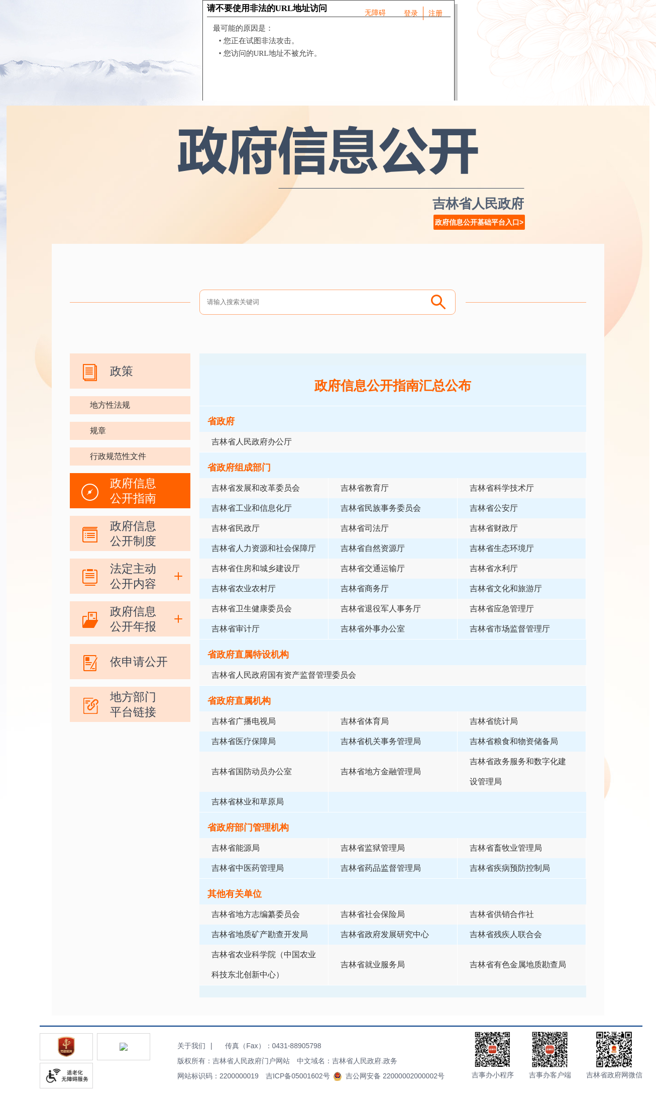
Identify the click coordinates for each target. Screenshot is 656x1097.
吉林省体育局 (365, 721)
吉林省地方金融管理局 (381, 771)
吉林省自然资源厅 (373, 548)
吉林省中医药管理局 (247, 868)
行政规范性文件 (118, 456)
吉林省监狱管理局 (373, 848)
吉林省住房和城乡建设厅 (255, 568)
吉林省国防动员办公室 (251, 771)
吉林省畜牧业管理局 (506, 848)
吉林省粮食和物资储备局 (514, 741)
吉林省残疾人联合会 (506, 934)
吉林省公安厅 (494, 508)
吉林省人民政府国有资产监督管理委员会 (283, 675)
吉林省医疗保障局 (243, 741)
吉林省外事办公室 (373, 628)
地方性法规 (110, 405)
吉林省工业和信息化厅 (251, 508)
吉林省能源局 (235, 848)
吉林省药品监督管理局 (381, 868)
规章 (98, 430)
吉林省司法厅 (365, 528)
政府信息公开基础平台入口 (477, 222)
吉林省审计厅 (235, 628)
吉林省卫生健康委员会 (251, 608)
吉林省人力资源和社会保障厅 (263, 548)
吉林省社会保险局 (373, 914)
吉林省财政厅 (494, 528)
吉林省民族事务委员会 (381, 508)
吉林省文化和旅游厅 (506, 588)
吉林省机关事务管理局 (381, 741)
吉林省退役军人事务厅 (381, 608)
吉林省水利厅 (494, 568)
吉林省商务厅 (365, 588)
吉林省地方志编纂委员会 (255, 914)
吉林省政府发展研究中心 (385, 934)
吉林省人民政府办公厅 (251, 441)
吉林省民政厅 (235, 528)
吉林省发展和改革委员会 (255, 488)
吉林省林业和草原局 (247, 801)
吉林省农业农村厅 (243, 588)
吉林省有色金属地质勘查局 (518, 964)
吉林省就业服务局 (373, 964)
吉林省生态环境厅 (502, 548)
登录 (411, 13)
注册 (435, 13)
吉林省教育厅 (365, 488)
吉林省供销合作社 (502, 914)
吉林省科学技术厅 (502, 488)
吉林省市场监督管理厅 (510, 628)
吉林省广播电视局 (243, 721)
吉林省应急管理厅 (502, 608)
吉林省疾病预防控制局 (510, 868)
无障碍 (375, 13)
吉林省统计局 (494, 721)
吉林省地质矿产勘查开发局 (259, 934)
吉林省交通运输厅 (373, 568)
